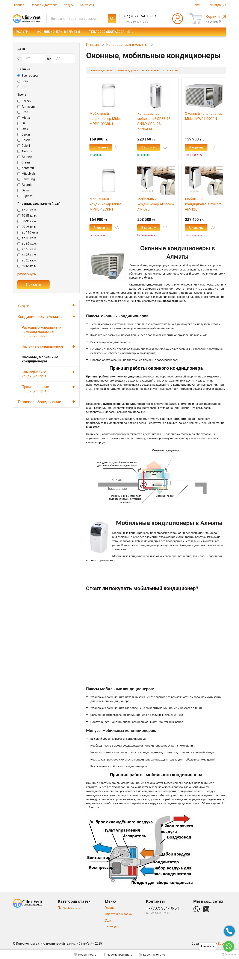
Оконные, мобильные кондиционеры (40, 359)
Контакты (87, 5)
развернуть (26, 274)
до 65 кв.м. (27, 243)
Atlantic (24, 184)
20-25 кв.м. (27, 227)
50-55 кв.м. (27, 215)
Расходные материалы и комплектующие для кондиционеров (41, 331)
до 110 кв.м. (27, 232)
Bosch (23, 140)
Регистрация (217, 5)
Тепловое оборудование (109, 32)
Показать (33, 285)
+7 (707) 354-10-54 (140, 16)
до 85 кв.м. (27, 238)
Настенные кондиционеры (43, 346)
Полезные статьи (70, 915)
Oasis (23, 190)
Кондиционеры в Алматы (58, 32)
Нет (22, 87)
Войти (197, 5)
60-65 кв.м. (27, 266)
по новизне (178, 70)
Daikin (23, 134)
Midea (23, 117)
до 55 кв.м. (27, 249)
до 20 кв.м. (27, 210)
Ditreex (24, 101)
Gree (22, 112)
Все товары (27, 75)
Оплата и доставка (44, 5)
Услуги (69, 5)
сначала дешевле (102, 70)
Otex (22, 129)
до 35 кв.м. (27, 255)
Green (23, 162)
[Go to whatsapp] (228, 946)
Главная (18, 5)
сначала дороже (131, 70)
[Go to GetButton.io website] (229, 954)
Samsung (26, 179)
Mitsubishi (26, 173)
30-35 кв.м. (27, 221)
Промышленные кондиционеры (35, 389)
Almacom (26, 106)
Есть (22, 81)
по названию (157, 70)
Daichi (23, 145)
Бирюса (25, 196)
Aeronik (24, 157)
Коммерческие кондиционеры (34, 374)
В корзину (106, 150)
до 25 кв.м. (27, 260)
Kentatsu (25, 168)
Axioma (24, 151)
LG (21, 123)
